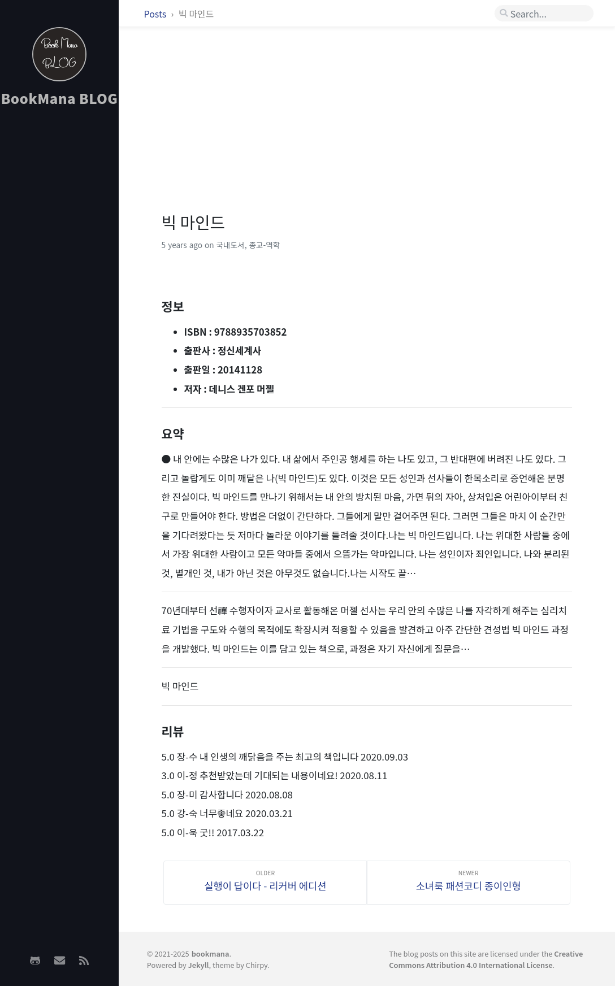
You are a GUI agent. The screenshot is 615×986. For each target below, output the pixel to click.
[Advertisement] (59, 294)
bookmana (210, 953)
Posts (156, 13)
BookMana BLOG (59, 98)
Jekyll (198, 964)
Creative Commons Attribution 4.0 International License (486, 959)
